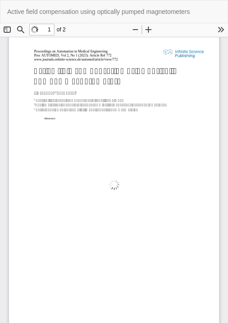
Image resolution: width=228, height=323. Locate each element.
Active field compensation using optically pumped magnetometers (98, 11)
